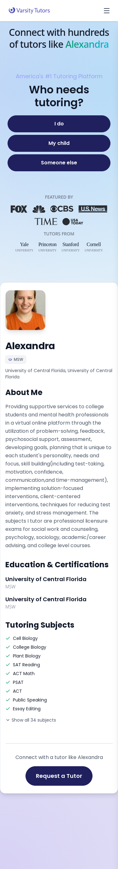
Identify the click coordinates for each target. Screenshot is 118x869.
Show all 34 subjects (30, 720)
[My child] (59, 143)
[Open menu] (106, 10)
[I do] (59, 123)
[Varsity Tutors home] (29, 10)
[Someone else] (59, 162)
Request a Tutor (59, 776)
